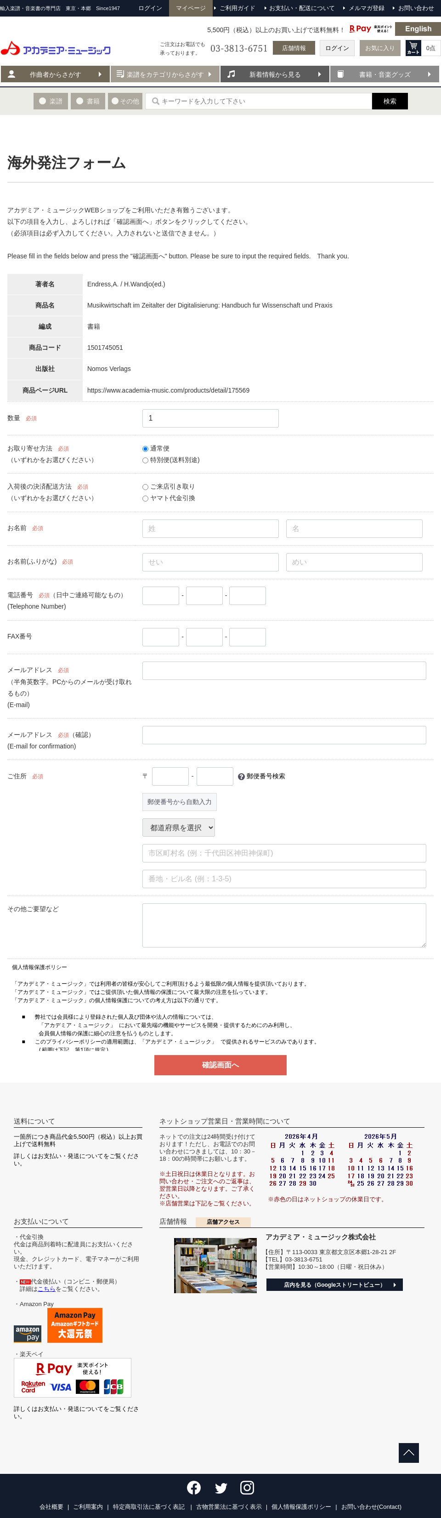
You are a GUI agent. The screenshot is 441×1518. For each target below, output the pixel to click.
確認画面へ (220, 1065)
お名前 (17, 527)
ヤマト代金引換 (168, 498)
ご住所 (17, 776)
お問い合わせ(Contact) (371, 1506)
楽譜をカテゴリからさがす (165, 74)
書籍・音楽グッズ (385, 74)
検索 (390, 101)
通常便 (156, 448)
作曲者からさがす (55, 74)
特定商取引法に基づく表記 (150, 1506)
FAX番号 (19, 636)
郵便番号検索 (266, 776)
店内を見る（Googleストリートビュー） (334, 1285)
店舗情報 (294, 48)
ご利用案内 (88, 1506)
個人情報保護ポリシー (301, 1506)
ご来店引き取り (168, 486)
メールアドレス (29, 669)
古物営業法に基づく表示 (229, 1506)
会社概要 (51, 1506)
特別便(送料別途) (170, 459)
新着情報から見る (275, 74)
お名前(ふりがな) (32, 561)
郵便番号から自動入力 (179, 801)
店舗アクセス (223, 1222)
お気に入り (380, 48)
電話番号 (20, 595)
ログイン (337, 48)
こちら (47, 1288)
